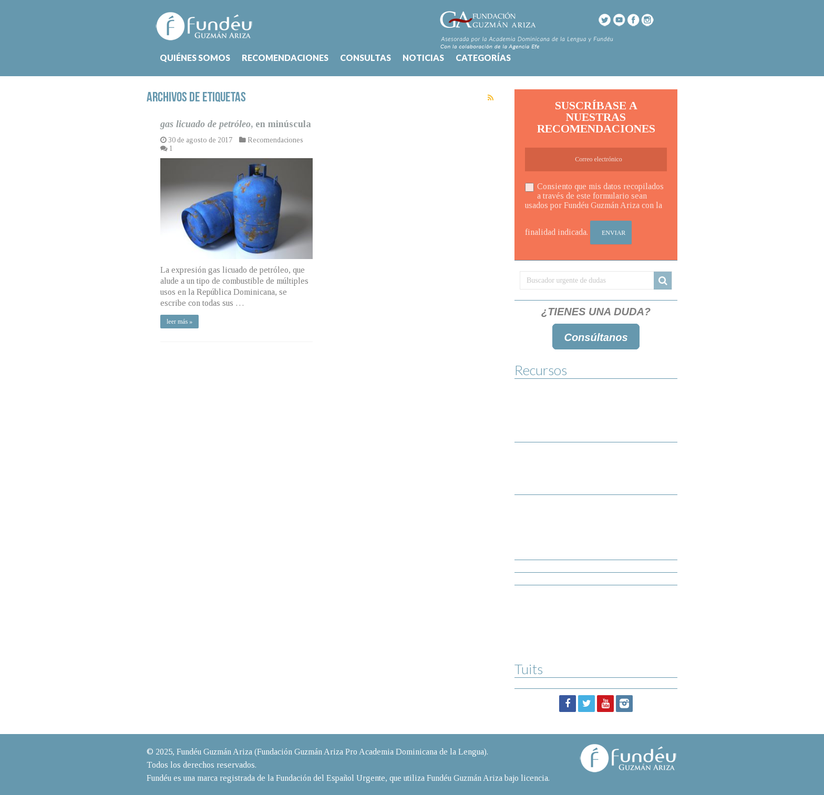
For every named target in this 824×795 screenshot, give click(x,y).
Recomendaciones (275, 140)
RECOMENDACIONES (285, 58)
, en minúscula (235, 124)
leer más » (179, 321)
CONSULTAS (365, 58)
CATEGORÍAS (483, 58)
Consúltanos (595, 337)
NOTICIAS (423, 58)
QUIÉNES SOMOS (195, 58)
